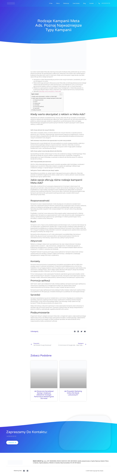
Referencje (66, 3)
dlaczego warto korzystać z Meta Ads (50, 91)
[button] (74, 331)
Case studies (76, 3)
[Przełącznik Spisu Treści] (60, 94)
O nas (50, 3)
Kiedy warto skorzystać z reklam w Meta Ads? (44, 96)
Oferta (58, 3)
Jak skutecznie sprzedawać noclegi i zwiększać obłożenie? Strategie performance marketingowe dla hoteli (44, 394)
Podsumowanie (36, 110)
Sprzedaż (37, 108)
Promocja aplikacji (39, 106)
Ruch (36, 101)
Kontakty (37, 104)
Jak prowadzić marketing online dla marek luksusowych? (73, 393)
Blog (84, 3)
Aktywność (37, 103)
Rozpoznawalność (39, 100)
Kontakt (91, 3)
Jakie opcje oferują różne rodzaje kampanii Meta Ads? (47, 98)
